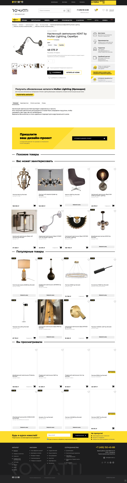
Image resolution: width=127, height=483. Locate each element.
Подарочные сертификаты (17, 459)
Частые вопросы (35, 457)
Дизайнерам (54, 2)
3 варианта (29, 337)
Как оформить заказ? (37, 450)
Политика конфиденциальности (39, 477)
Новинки (89, 19)
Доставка (64, 2)
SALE (111, 19)
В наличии (79, 19)
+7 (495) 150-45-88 (81, 9)
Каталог (19, 19)
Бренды (28, 19)
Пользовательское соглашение (61, 477)
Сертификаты (52, 460)
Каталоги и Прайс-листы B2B (73, 459)
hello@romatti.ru (108, 457)
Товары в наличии (19, 453)
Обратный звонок (84, 10)
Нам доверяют (53, 455)
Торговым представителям (70, 456)
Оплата (73, 2)
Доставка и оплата (36, 452)
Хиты (97, 19)
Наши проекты (53, 452)
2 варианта (107, 205)
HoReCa (104, 19)
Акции (15, 464)
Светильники (38, 19)
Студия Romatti (53, 450)
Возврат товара (35, 455)
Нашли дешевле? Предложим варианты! (59, 65)
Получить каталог (24, 93)
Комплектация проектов (73, 452)
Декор (57, 19)
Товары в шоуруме (36, 460)
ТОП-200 (16, 461)
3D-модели (69, 462)
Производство (67, 19)
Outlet (15, 469)
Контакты (82, 2)
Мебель (49, 19)
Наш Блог (51, 457)
